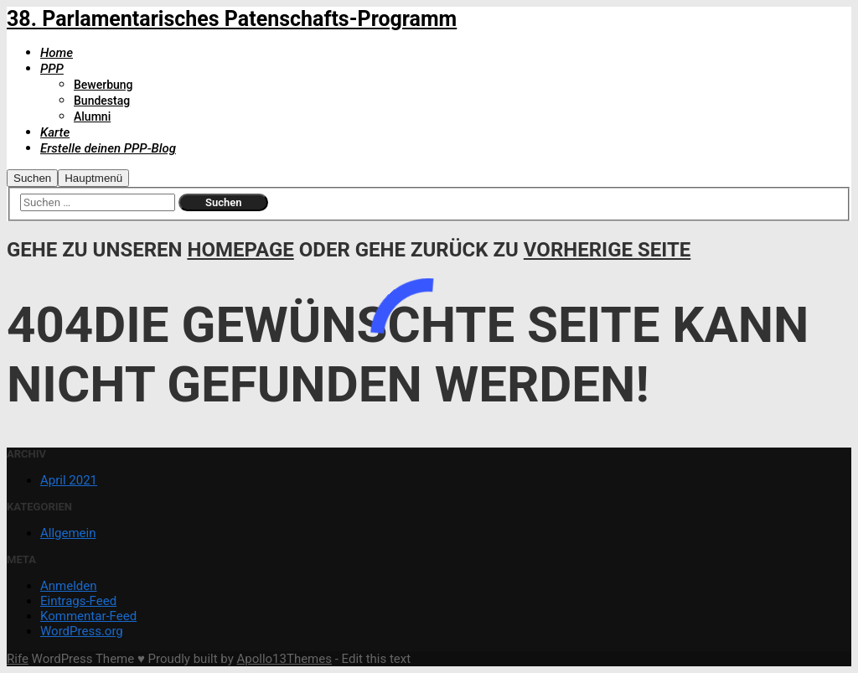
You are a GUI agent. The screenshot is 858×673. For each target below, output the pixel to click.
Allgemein (68, 533)
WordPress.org (81, 631)
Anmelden (68, 585)
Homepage (240, 249)
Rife (17, 658)
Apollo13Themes (284, 658)
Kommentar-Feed (88, 616)
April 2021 (68, 480)
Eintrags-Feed (78, 600)
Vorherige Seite (607, 249)
